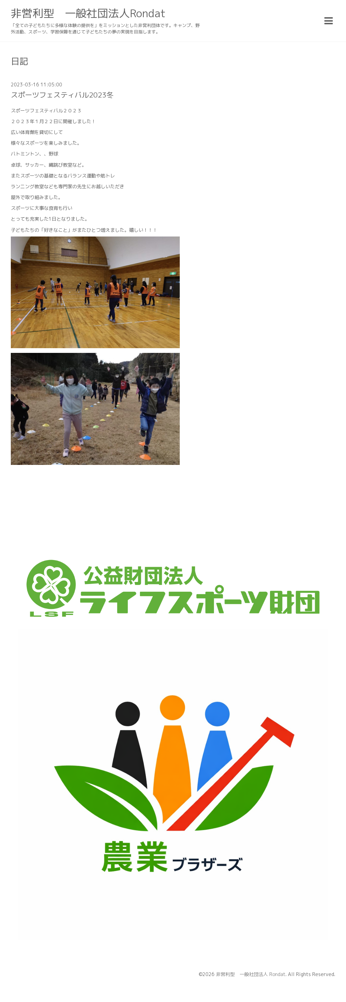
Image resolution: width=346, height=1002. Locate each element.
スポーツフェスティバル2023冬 (62, 95)
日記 (19, 61)
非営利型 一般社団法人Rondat (88, 13)
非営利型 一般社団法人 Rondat (251, 974)
